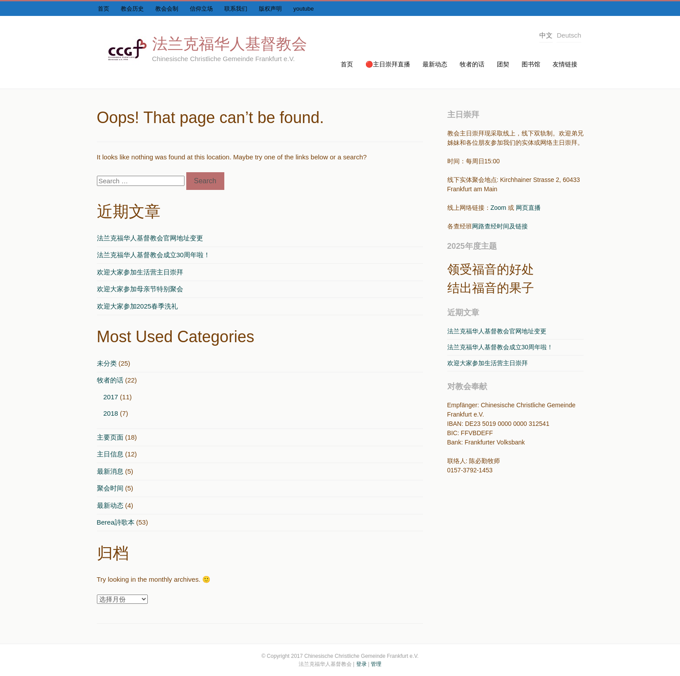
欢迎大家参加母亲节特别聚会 (140, 289)
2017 (111, 397)
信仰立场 (201, 8)
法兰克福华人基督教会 (229, 43)
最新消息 (110, 471)
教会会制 (166, 8)
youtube (303, 8)
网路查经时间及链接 (500, 226)
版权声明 (270, 8)
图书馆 (531, 64)
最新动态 (435, 64)
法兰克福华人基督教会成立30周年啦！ (154, 255)
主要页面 (110, 437)
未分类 (107, 363)
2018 (111, 413)
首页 (103, 8)
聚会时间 (110, 488)
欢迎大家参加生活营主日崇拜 (140, 272)
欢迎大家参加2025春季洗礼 (137, 306)
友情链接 (565, 64)
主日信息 (110, 454)
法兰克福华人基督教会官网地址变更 (150, 238)
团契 (503, 64)
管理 (376, 664)
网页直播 (528, 207)
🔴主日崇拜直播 (387, 64)
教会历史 (132, 8)
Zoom (499, 207)
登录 (361, 664)
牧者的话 (472, 64)
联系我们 (235, 8)
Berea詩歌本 (115, 522)
